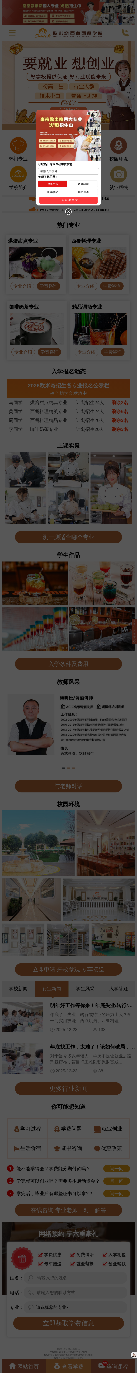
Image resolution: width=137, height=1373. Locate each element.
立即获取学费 (68, 200)
